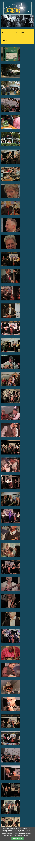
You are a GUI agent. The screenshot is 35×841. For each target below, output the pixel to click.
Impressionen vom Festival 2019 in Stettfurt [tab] (14, 37)
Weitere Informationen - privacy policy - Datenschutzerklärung (17, 835)
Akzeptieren (17, 838)
